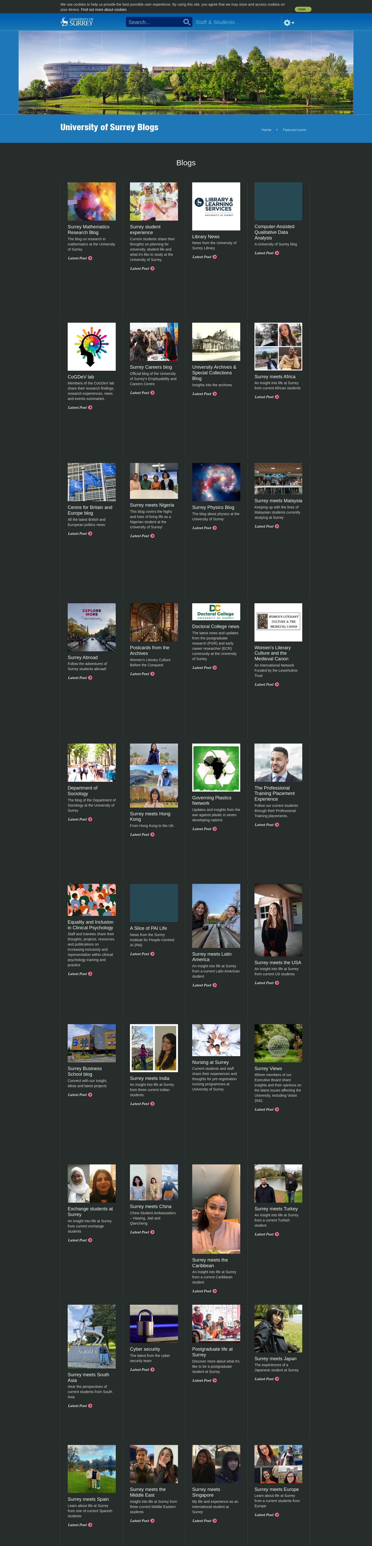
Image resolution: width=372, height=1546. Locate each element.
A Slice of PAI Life (148, 928)
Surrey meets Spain (88, 1499)
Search (185, 22)
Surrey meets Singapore (206, 1492)
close (302, 9)
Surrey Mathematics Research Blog (89, 229)
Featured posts (294, 130)
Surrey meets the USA (277, 962)
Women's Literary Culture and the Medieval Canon (272, 653)
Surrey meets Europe (276, 1489)
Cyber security (145, 1349)
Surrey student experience (145, 229)
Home (266, 130)
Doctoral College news (215, 626)
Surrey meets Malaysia (278, 500)
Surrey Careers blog (151, 367)
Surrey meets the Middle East (148, 1492)
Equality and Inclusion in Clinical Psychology (90, 924)
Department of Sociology (82, 790)
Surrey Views (268, 1068)
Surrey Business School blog (85, 1071)
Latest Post (77, 258)
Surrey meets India (149, 1078)
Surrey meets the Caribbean (210, 1262)
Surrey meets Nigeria (152, 505)
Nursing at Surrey (210, 1062)
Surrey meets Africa (275, 376)
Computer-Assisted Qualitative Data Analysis (274, 232)
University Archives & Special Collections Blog (214, 373)
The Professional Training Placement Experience (274, 793)
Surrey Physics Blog (213, 507)
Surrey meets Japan (275, 1358)
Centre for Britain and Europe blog (90, 510)
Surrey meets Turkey (276, 1208)
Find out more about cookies (104, 9)
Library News (206, 236)
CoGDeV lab (81, 377)
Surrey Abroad (83, 657)
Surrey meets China (151, 1206)
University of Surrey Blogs (109, 126)
